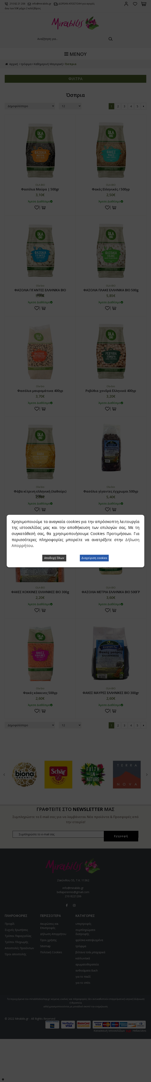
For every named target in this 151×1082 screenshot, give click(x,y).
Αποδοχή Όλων (54, 558)
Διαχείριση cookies (94, 558)
